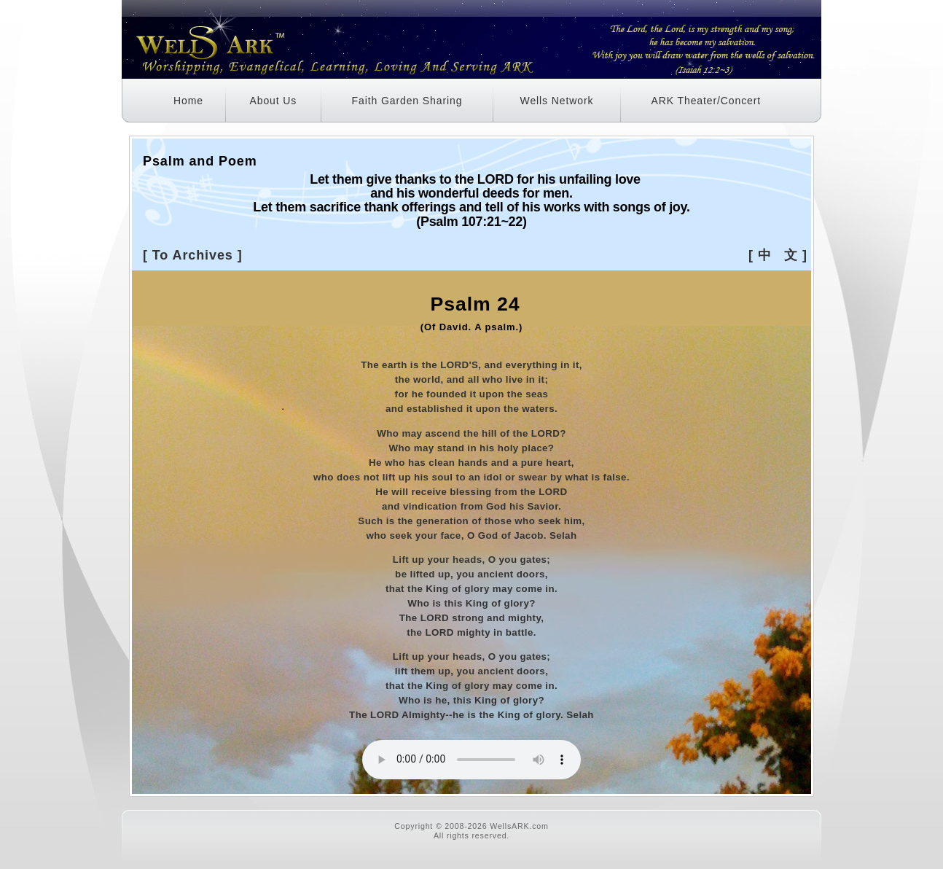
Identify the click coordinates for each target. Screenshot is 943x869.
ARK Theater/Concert (706, 100)
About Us (273, 100)
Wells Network (557, 100)
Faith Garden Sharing (407, 100)
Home (188, 100)
